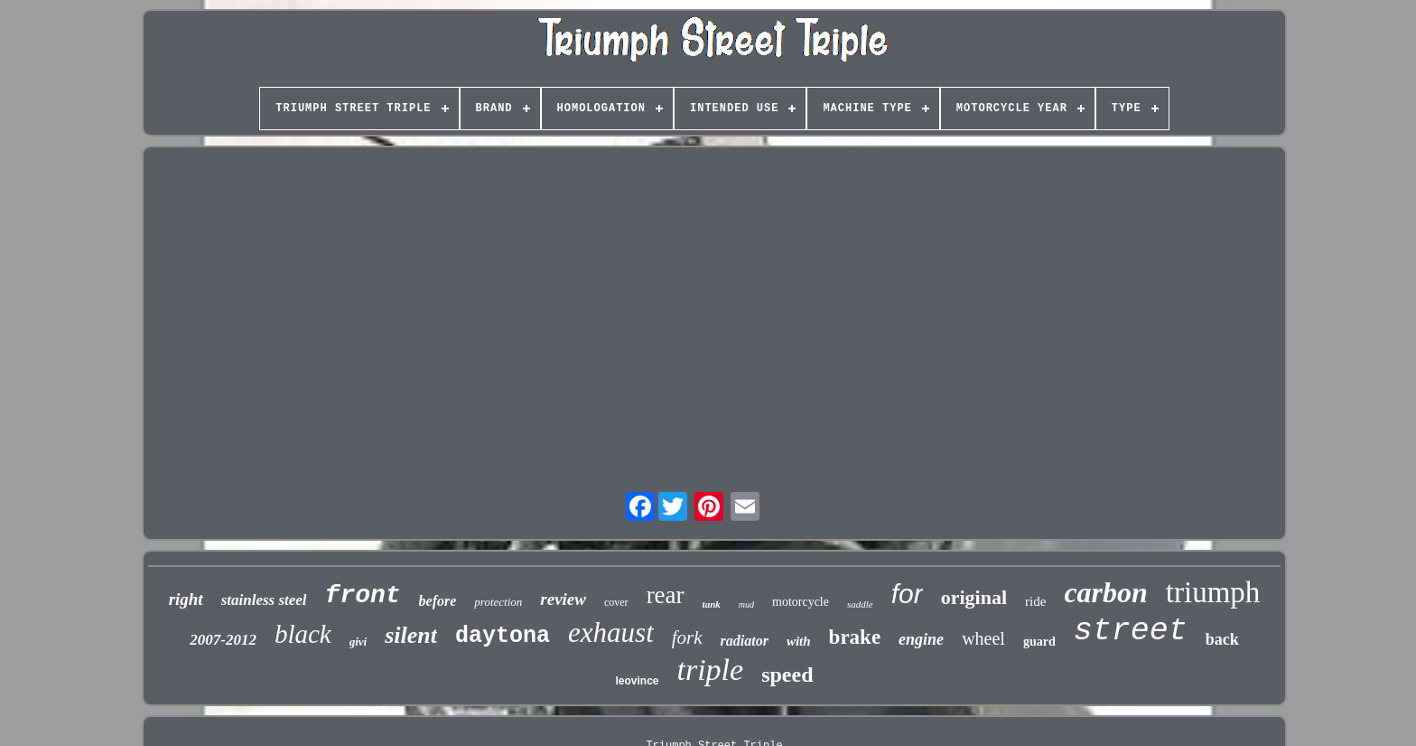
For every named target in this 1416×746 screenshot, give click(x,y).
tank (712, 604)
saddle (860, 604)
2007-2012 (223, 639)
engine (921, 639)
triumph (1213, 592)
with (799, 641)
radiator (745, 640)
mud (746, 604)
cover (616, 602)
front (363, 595)
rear (666, 595)
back (1222, 639)
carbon (1105, 592)
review (563, 599)
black (303, 633)
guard (1039, 641)
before (438, 601)
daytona (502, 636)
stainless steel (264, 600)
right (186, 599)
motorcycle (800, 602)
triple (710, 669)
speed (787, 674)
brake (855, 637)
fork (687, 637)
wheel (983, 638)
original (974, 597)
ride (1035, 601)
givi (358, 641)
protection (498, 602)
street (1131, 631)
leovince (636, 681)
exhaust (611, 632)
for (907, 594)
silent (411, 635)
